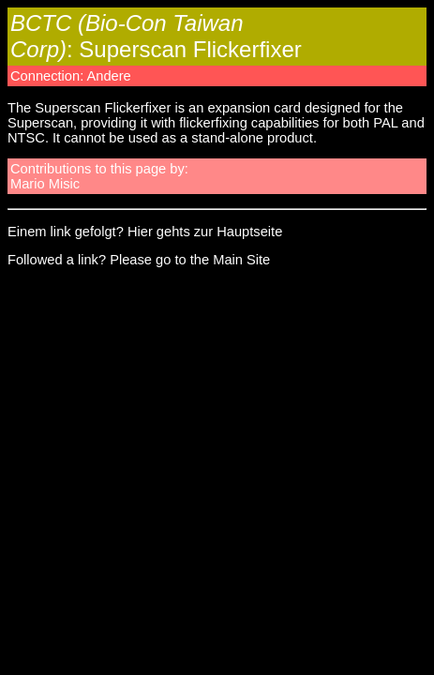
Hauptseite (249, 231)
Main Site (241, 259)
